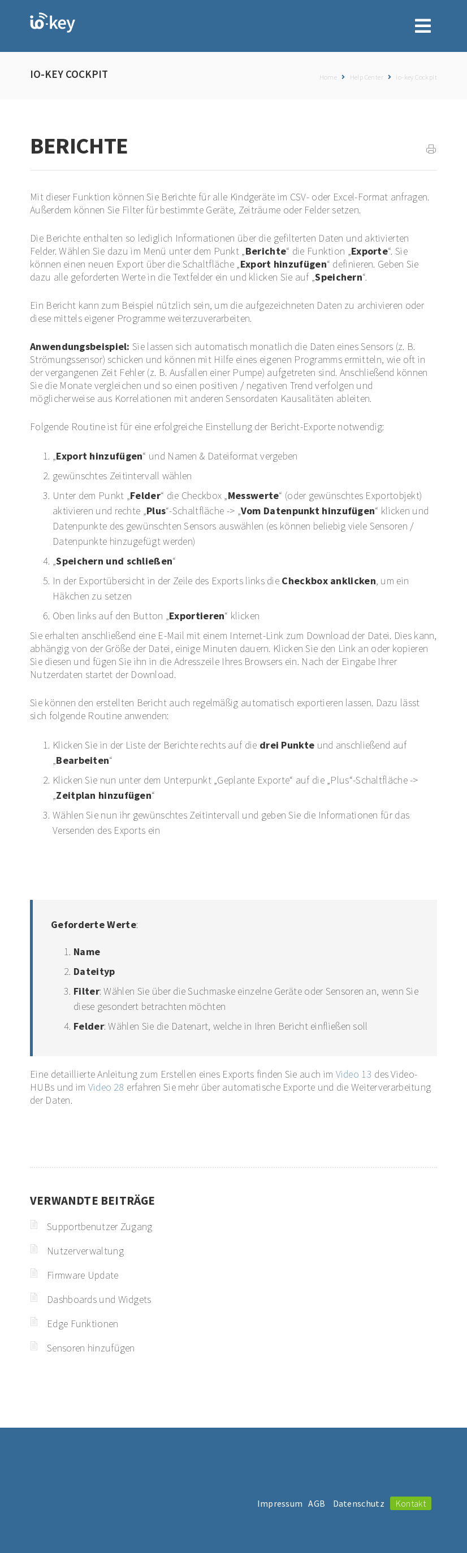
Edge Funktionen (83, 1323)
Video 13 (354, 1074)
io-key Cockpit (416, 77)
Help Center (366, 77)
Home (328, 77)
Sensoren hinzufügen (91, 1347)
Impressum (280, 1503)
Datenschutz (358, 1503)
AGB (316, 1503)
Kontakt (411, 1503)
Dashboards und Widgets (99, 1299)
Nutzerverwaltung (85, 1250)
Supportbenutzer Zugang (100, 1226)
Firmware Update (83, 1274)
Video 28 (106, 1086)
